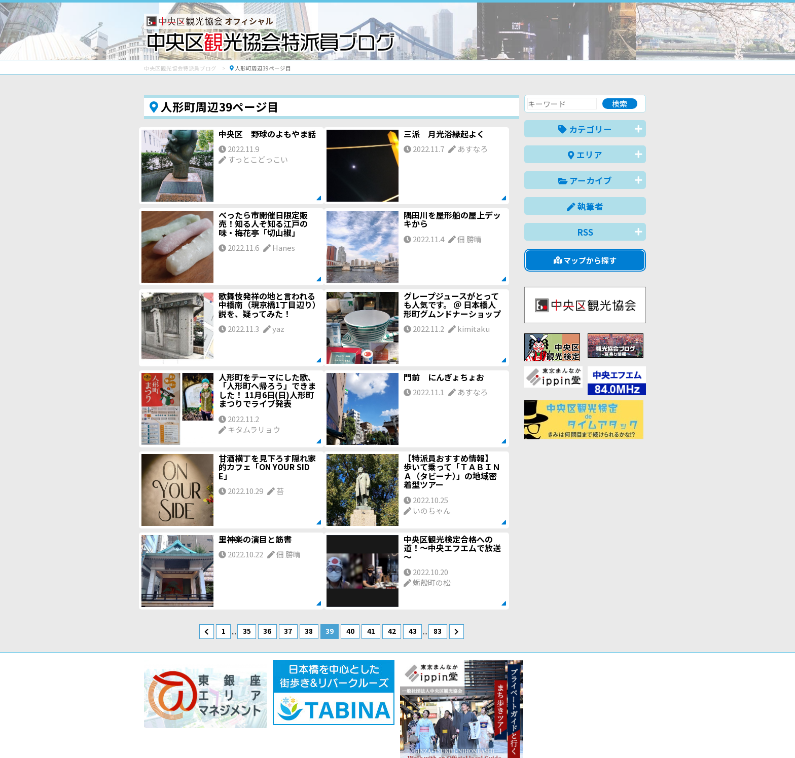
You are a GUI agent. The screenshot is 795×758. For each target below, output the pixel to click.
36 (267, 631)
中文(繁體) (594, 734)
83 (437, 631)
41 (371, 631)
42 (392, 631)
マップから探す (585, 260)
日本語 (470, 734)
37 (288, 631)
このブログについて (266, 713)
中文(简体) (548, 734)
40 (350, 631)
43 (413, 631)
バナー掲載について (182, 713)
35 (247, 631)
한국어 (634, 734)
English (506, 734)
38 (309, 631)
